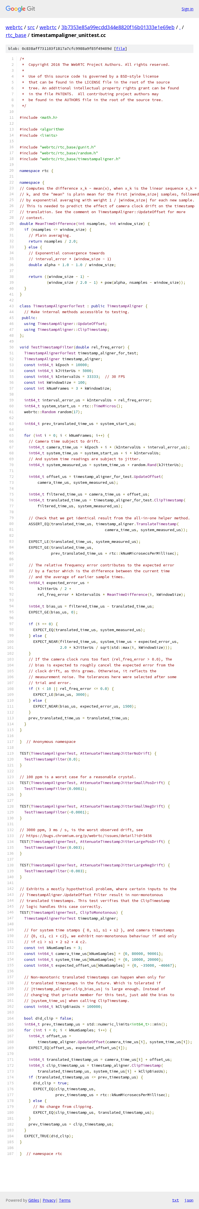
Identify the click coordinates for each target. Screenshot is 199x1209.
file (120, 48)
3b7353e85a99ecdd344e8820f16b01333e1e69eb (118, 27)
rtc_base (16, 35)
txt (175, 1200)
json (188, 1200)
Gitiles (33, 1200)
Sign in (187, 8)
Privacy (49, 1200)
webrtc (14, 27)
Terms (65, 1200)
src (31, 27)
